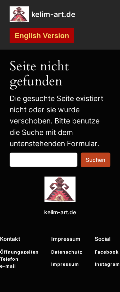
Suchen (95, 160)
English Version (42, 35)
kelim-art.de (53, 14)
